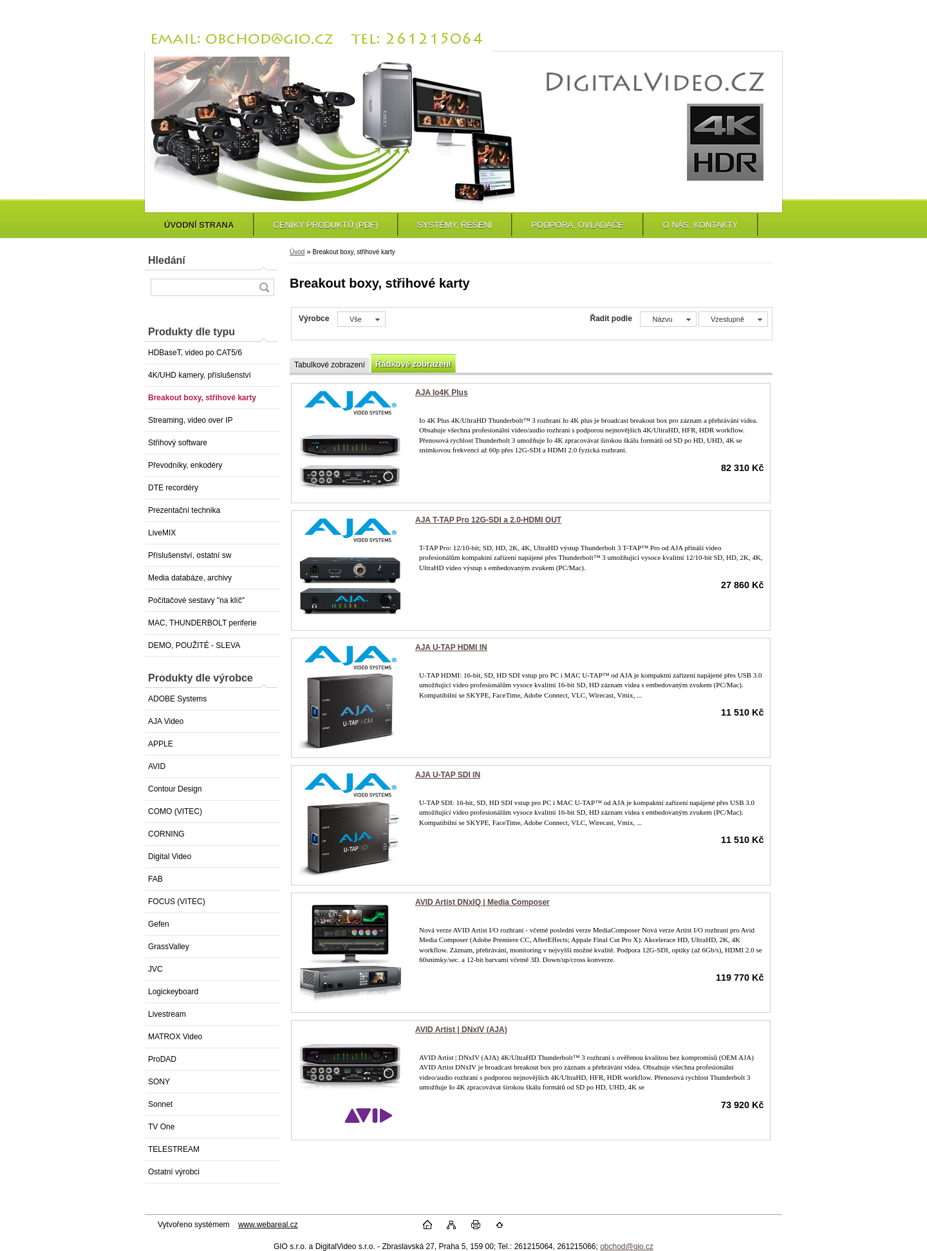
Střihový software (177, 442)
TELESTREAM (174, 1149)
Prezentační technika (184, 510)
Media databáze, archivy (190, 577)
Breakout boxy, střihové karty (202, 397)
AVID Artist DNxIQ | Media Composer (482, 902)
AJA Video (165, 721)
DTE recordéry (173, 487)
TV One (161, 1126)
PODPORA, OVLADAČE (577, 225)
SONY (159, 1081)
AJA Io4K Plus (441, 392)
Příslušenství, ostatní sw (189, 555)
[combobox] (668, 319)
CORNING (166, 834)
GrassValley (168, 946)
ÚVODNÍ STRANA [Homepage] (199, 225)
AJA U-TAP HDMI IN (451, 647)
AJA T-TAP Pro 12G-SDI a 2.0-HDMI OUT (488, 519)
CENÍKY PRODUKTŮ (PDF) (325, 225)
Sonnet (160, 1104)
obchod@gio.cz (626, 1246)
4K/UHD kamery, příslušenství (199, 375)
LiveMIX (162, 532)
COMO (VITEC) (175, 811)
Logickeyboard (173, 991)
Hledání (166, 260)
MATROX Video (175, 1036)
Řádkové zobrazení (413, 364)
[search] (264, 287)
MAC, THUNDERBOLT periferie (202, 622)
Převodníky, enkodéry (185, 465)
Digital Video (169, 856)
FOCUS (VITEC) (176, 901)
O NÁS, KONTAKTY (700, 225)
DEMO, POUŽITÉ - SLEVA (194, 645)
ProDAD (162, 1059)
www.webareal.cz (268, 1224)
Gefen (158, 924)
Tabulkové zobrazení (329, 364)
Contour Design (174, 788)
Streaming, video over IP (190, 420)
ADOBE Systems (177, 698)
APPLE (160, 743)
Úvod (297, 251)
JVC (155, 969)
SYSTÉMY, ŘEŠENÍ (454, 225)
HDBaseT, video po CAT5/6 (195, 352)
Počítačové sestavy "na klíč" (196, 600)
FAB (155, 879)
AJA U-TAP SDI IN (447, 774)
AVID (156, 766)
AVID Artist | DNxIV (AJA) (461, 1029)
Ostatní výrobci (174, 1171)
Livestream (167, 1014)
